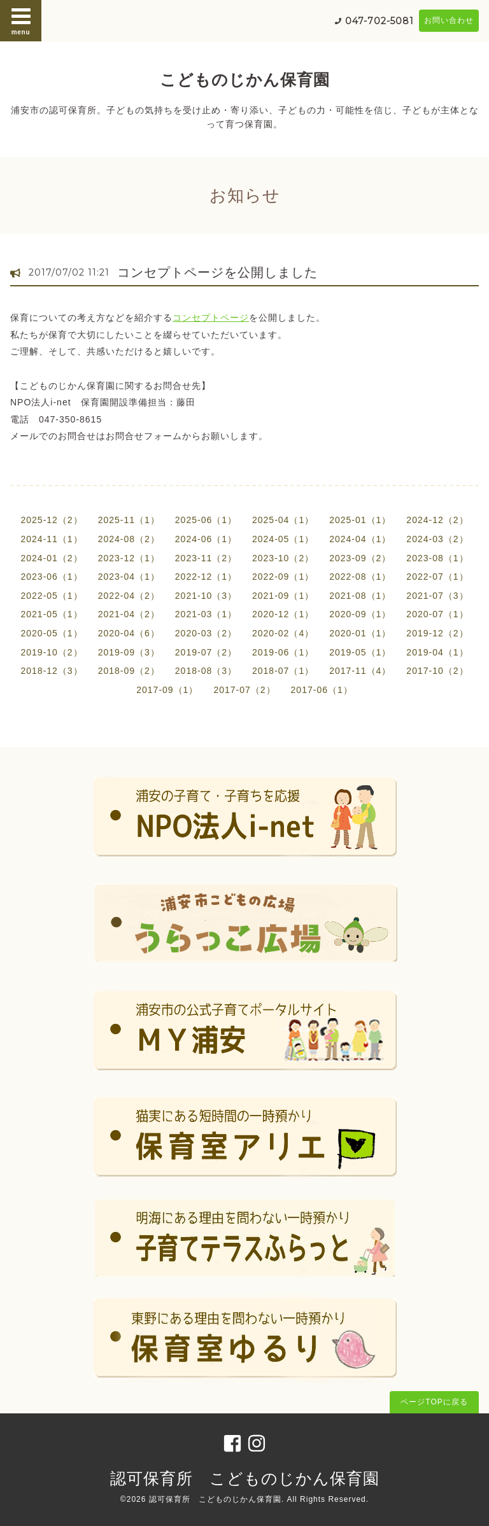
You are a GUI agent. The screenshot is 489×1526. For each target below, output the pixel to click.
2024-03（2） (437, 539)
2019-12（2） (437, 633)
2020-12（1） (283, 614)
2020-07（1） (437, 614)
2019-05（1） (360, 652)
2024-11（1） (51, 539)
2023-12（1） (129, 558)
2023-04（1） (129, 576)
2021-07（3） (437, 596)
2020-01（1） (360, 633)
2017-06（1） (322, 690)
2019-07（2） (206, 652)
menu (21, 20)
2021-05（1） (51, 614)
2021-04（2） (129, 614)
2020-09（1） (360, 614)
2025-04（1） (283, 520)
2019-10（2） (51, 652)
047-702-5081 (379, 21)
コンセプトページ (211, 317)
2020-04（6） (129, 633)
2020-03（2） (206, 633)
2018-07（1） (283, 671)
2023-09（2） (360, 558)
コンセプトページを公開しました (217, 272)
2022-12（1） (206, 576)
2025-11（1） (129, 520)
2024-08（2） (129, 539)
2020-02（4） (283, 633)
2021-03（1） (206, 614)
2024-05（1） (283, 539)
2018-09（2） (129, 671)
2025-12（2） (51, 520)
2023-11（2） (206, 558)
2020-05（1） (51, 633)
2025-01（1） (360, 520)
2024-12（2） (437, 520)
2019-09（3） (129, 652)
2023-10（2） (283, 558)
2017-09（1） (167, 690)
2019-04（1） (437, 652)
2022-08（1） (360, 576)
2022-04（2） (129, 596)
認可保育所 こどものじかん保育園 (244, 1478)
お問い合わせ (449, 20)
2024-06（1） (206, 539)
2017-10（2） (437, 671)
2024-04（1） (360, 539)
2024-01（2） (51, 558)
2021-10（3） (206, 596)
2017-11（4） (360, 671)
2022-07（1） (437, 576)
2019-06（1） (283, 652)
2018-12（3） (51, 671)
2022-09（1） (283, 576)
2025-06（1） (206, 520)
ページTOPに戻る (433, 1401)
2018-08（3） (206, 671)
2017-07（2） (244, 690)
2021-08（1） (360, 596)
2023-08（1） (437, 558)
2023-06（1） (51, 576)
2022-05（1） (51, 596)
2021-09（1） (283, 596)
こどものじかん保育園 (245, 79)
